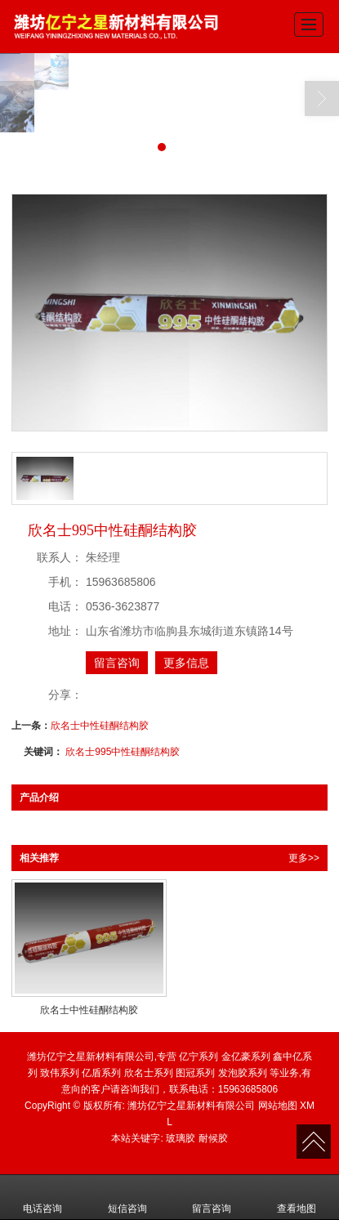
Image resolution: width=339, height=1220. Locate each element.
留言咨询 (117, 662)
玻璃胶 (180, 1138)
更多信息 (186, 662)
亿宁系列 (198, 1056)
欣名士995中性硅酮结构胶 (122, 751)
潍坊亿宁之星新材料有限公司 (191, 1105)
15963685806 (248, 1089)
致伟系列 (59, 1073)
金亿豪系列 (245, 1056)
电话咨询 (42, 1197)
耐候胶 (213, 1138)
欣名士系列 (148, 1073)
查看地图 (296, 1197)
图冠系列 (195, 1073)
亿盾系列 (101, 1073)
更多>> (303, 858)
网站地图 (277, 1105)
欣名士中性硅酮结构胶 (100, 725)
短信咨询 (127, 1197)
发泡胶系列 (242, 1073)
